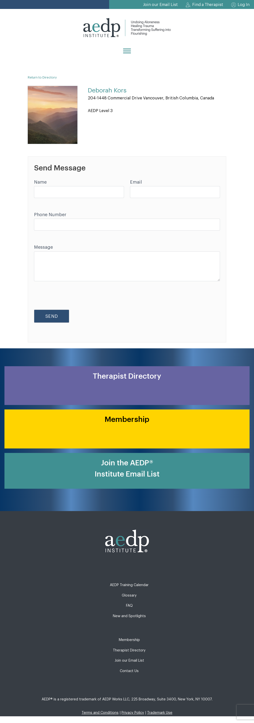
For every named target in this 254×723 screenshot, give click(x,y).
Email (136, 182)
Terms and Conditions (100, 713)
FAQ (129, 605)
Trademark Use (159, 713)
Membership (129, 640)
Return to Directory (42, 77)
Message (43, 247)
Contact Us (129, 671)
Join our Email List (160, 5)
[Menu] (127, 50)
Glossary (129, 595)
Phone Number (50, 214)
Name (40, 182)
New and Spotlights (129, 616)
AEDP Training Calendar (129, 585)
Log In (244, 5)
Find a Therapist (207, 5)
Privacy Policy (133, 713)
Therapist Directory (129, 650)
